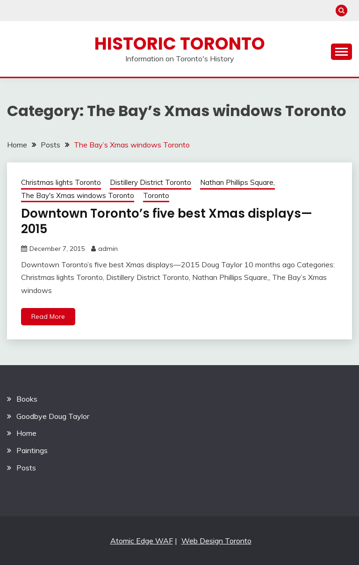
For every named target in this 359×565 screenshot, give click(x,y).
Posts (26, 467)
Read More (48, 316)
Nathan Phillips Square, (237, 182)
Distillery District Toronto (150, 182)
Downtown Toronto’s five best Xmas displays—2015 (166, 221)
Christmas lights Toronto (61, 182)
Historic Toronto (179, 43)
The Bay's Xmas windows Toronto (77, 195)
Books (26, 399)
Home (26, 433)
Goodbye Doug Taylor (52, 416)
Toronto (156, 195)
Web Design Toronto (216, 540)
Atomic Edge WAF (141, 540)
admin (108, 248)
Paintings (32, 450)
